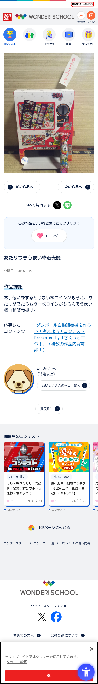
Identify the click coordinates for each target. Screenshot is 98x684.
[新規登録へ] (81, 15)
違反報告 (46, 408)
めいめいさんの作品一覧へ (61, 385)
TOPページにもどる (54, 528)
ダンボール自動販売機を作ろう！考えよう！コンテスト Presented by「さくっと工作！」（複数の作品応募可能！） (62, 337)
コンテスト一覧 (44, 543)
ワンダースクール (15, 543)
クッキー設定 (17, 662)
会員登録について (64, 635)
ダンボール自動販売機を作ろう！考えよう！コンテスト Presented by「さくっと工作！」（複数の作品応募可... (78, 543)
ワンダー (47, 235)
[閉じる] (91, 649)
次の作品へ (73, 187)
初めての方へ (23, 635)
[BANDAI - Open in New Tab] (7, 17)
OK (49, 675)
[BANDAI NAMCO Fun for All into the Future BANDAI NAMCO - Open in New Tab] (82, 4)
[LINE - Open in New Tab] (67, 205)
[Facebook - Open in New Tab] (56, 616)
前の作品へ (24, 187)
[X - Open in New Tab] (57, 205)
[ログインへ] (91, 15)
